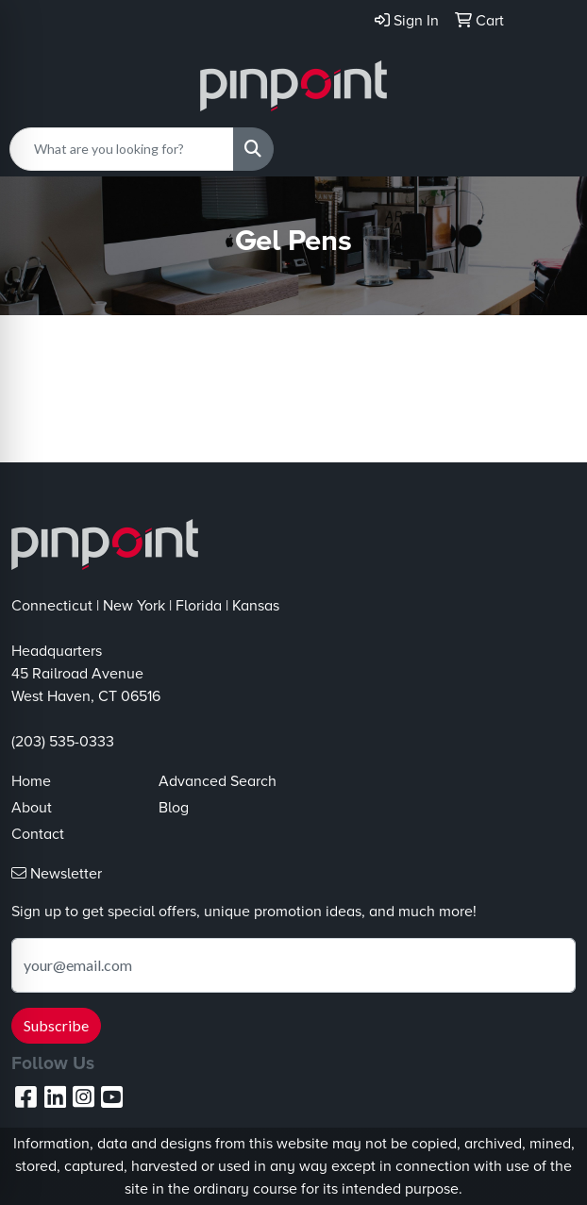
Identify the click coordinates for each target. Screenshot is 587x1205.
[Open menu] (549, 149)
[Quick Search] (121, 149)
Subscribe (56, 1025)
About (31, 807)
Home (31, 781)
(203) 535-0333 (62, 741)
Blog (174, 807)
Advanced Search (218, 781)
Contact (37, 834)
